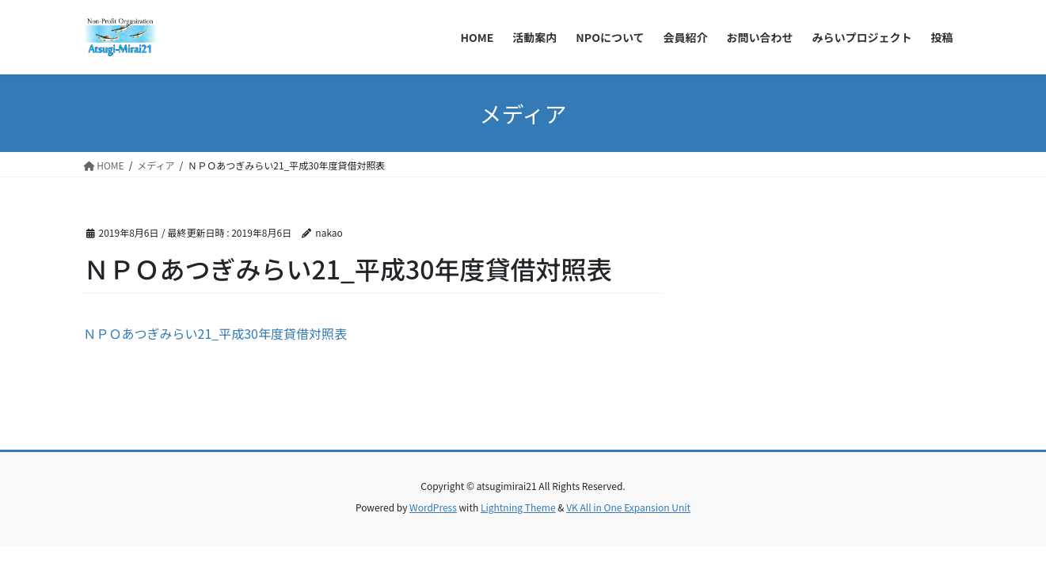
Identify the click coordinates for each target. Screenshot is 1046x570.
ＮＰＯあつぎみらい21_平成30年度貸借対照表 (215, 333)
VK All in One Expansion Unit (628, 507)
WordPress (433, 507)
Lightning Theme (518, 507)
